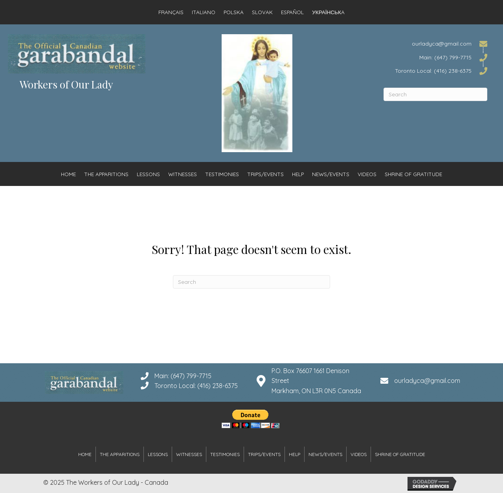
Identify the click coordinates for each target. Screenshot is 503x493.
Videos (367, 174)
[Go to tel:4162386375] (435, 70)
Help (298, 174)
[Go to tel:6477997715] (435, 57)
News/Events (330, 174)
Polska (234, 12)
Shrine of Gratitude (413, 174)
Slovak (262, 12)
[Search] (435, 94)
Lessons (148, 174)
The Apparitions (106, 174)
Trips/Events (265, 174)
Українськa (328, 12)
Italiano (203, 12)
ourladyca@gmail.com (427, 380)
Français (171, 12)
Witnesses (182, 174)
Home (68, 174)
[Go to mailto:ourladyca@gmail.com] (435, 43)
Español (292, 12)
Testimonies (222, 174)
